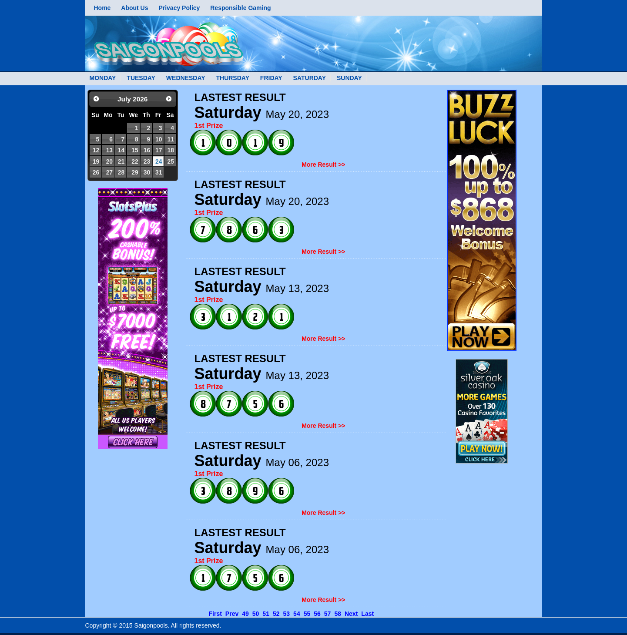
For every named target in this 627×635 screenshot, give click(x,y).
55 (307, 613)
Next (351, 613)
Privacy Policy (179, 7)
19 (96, 161)
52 (276, 613)
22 (134, 161)
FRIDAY (271, 77)
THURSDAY (232, 77)
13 (109, 150)
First (215, 613)
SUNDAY (349, 77)
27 (109, 172)
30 (147, 172)
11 (171, 139)
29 (134, 172)
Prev (231, 613)
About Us (134, 7)
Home (102, 7)
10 (158, 139)
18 (171, 150)
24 (158, 161)
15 (134, 150)
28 (121, 172)
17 (158, 150)
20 (109, 161)
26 (96, 172)
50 (255, 613)
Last (367, 613)
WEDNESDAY (185, 77)
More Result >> (323, 164)
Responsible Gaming (240, 7)
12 (96, 150)
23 (147, 161)
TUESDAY (141, 77)
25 (171, 161)
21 (121, 161)
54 (296, 613)
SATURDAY (309, 77)
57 (327, 613)
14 (121, 150)
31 (158, 172)
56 (317, 613)
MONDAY (103, 77)
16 (147, 150)
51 (265, 613)
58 (337, 613)
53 (286, 613)
